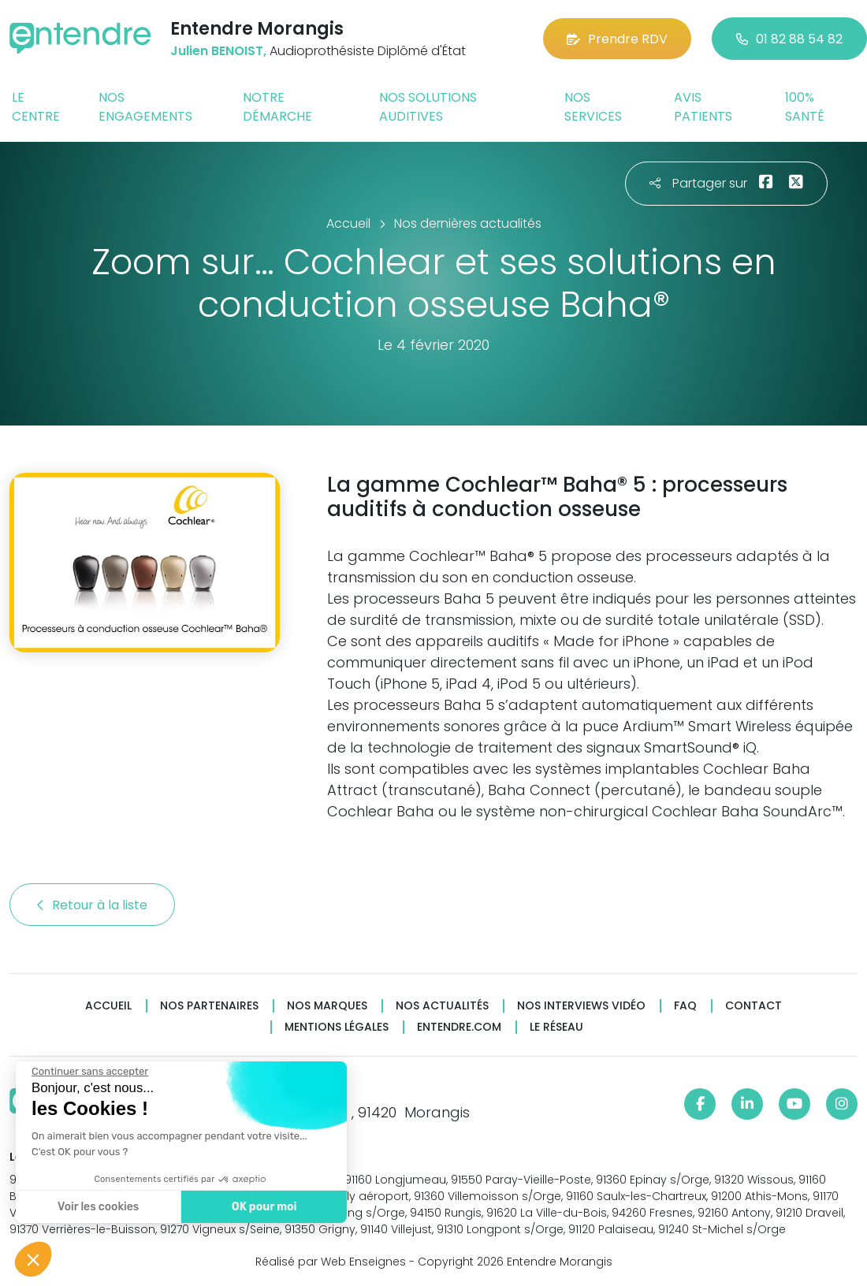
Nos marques (327, 1006)
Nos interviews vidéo (581, 1006)
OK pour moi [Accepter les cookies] (262, 1207)
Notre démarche (277, 106)
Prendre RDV (617, 39)
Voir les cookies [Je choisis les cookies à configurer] (96, 1207)
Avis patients (703, 106)
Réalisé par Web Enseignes (330, 1261)
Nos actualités (442, 1006)
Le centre (36, 106)
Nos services (593, 106)
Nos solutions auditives (428, 106)
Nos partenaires (209, 1006)
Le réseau (556, 1027)
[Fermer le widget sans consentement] (88, 1072)
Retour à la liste (92, 905)
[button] (33, 1259)
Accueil (108, 1006)
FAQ (685, 1006)
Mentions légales (337, 1027)
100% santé (804, 106)
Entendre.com (459, 1027)
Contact (753, 1006)
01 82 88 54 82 (789, 39)
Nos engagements (145, 106)
